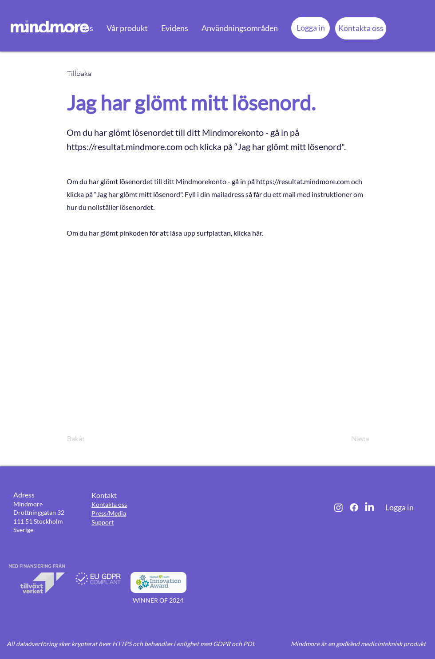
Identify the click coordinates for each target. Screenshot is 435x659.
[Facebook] (354, 507)
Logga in (399, 507)
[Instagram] (338, 507)
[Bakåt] (96, 439)
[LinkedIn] (369, 507)
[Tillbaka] (96, 74)
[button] (79, 28)
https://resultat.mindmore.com (124, 146)
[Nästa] (346, 439)
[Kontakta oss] (360, 28)
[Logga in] (310, 28)
